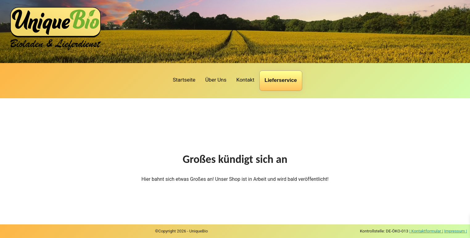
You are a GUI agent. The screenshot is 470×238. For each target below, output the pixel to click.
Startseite (184, 80)
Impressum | (455, 231)
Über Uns (215, 80)
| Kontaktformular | (426, 231)
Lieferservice (281, 80)
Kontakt (245, 80)
